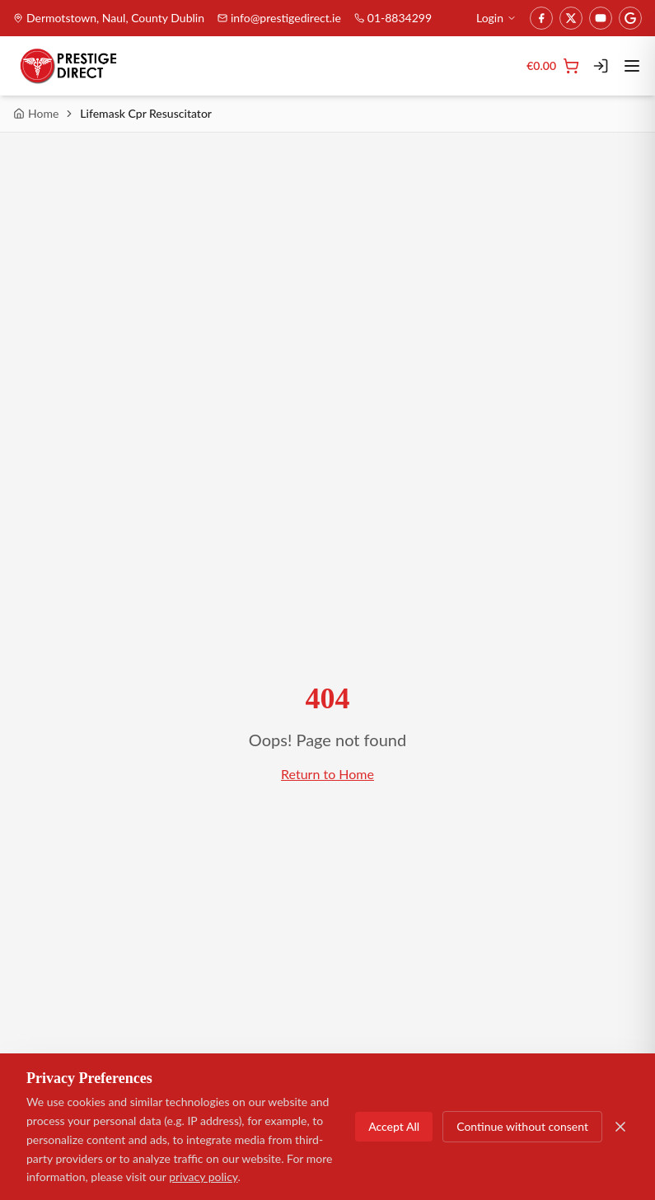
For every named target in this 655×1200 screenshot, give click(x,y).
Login (496, 18)
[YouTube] (600, 18)
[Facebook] (541, 18)
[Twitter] (570, 18)
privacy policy (203, 1177)
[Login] (600, 66)
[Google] (630, 18)
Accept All (393, 1126)
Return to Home (327, 774)
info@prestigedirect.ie (279, 18)
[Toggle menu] (632, 66)
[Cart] (552, 66)
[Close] (620, 1126)
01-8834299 (393, 18)
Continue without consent (522, 1126)
